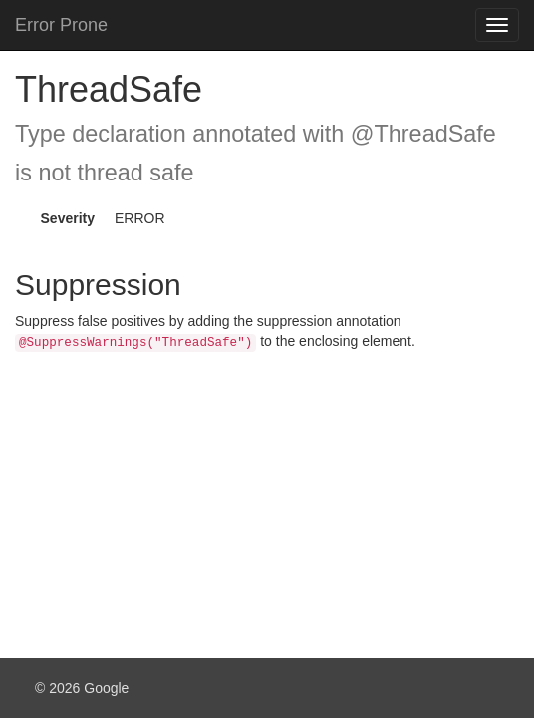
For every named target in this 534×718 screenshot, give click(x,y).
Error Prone (61, 25)
